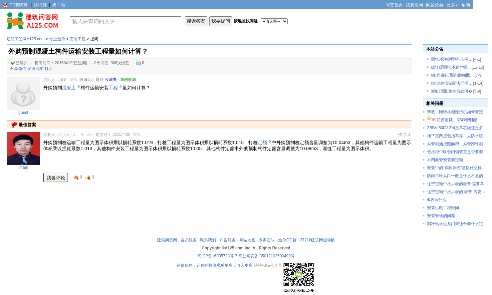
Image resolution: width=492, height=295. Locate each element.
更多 (452, 4)
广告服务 (228, 240)
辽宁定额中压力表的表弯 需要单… (457, 183)
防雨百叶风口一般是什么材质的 (455, 175)
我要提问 (414, 4)
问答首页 (394, 4)
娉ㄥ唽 (58, 4)
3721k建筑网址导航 (317, 240)
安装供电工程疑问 (443, 207)
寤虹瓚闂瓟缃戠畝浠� (451, 91)
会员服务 (189, 240)
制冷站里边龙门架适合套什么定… (457, 223)
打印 (49, 68)
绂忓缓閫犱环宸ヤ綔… (451, 67)
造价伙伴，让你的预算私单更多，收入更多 (215, 265)
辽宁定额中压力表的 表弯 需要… (456, 191)
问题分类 (434, 4)
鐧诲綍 (40, 4)
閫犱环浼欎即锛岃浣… (451, 59)
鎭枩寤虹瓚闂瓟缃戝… (452, 75)
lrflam (64, 134)
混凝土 (69, 87)
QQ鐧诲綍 (18, 5)
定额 (262, 142)
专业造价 (57, 39)
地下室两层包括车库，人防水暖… (457, 136)
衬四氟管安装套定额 (445, 159)
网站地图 (247, 240)
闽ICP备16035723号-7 (217, 256)
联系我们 (208, 240)
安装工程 (78, 39)
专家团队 (267, 240)
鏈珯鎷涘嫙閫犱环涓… (451, 83)
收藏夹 (111, 79)
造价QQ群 (287, 240)
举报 (74, 79)
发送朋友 (35, 68)
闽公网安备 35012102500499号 (266, 256)
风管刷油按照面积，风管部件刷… (457, 144)
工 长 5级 (82, 134)
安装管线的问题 (441, 215)
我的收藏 (128, 79)
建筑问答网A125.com (26, 39)
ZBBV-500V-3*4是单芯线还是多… (457, 128)
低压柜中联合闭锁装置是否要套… (457, 151)
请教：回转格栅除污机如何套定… (457, 112)
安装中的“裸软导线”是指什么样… (456, 167)
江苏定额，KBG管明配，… (461, 120)
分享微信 (18, 68)
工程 (113, 87)
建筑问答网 (167, 240)
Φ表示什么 (436, 199)
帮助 (465, 4)
